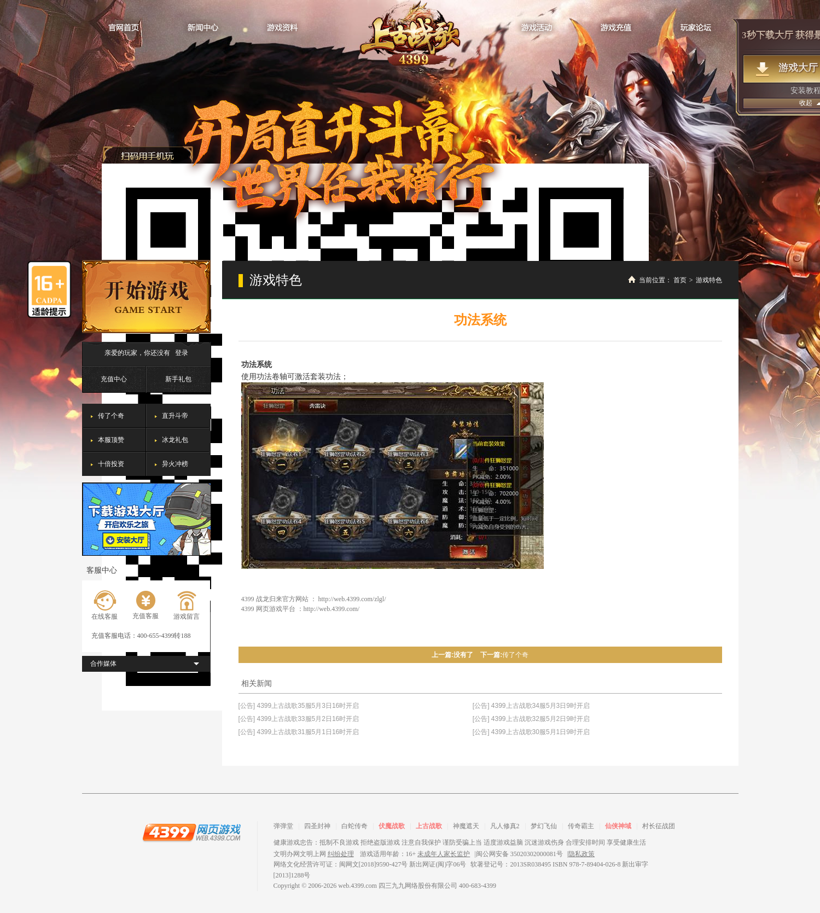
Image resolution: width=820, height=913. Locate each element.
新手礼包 (178, 379)
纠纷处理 (341, 854)
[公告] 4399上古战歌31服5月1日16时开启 (299, 732)
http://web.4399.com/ (332, 609)
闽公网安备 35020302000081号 (519, 854)
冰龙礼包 (175, 440)
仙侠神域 (618, 826)
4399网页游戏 (191, 832)
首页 (680, 280)
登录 (181, 353)
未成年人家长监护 (443, 854)
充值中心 (114, 379)
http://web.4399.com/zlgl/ (352, 599)
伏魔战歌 (392, 826)
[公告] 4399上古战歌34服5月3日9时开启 (531, 706)
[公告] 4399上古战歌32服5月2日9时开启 (531, 719)
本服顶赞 (111, 440)
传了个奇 (111, 416)
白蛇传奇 (354, 826)
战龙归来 (410, 33)
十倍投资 (111, 464)
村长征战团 (658, 826)
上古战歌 (429, 826)
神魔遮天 (466, 826)
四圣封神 (317, 826)
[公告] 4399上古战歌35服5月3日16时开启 (299, 706)
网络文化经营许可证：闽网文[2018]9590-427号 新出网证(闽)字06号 (370, 864)
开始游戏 (146, 296)
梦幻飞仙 (544, 826)
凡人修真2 (505, 826)
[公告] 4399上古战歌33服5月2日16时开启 (299, 719)
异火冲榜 (175, 464)
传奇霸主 (581, 826)
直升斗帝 (175, 416)
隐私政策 (581, 854)
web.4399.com (357, 885)
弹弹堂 (283, 826)
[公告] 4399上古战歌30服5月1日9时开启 (531, 732)
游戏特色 (709, 280)
